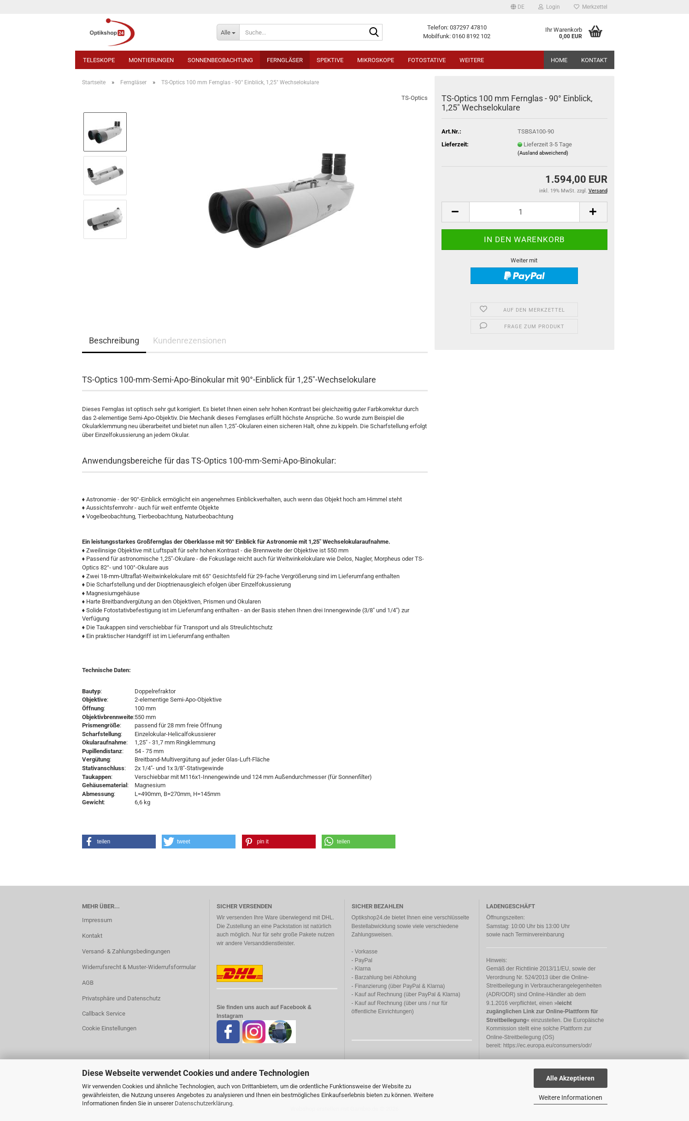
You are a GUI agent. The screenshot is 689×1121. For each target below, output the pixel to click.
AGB (88, 982)
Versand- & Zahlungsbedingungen (126, 951)
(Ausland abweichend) (543, 153)
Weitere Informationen (570, 1097)
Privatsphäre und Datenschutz (121, 998)
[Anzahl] (524, 212)
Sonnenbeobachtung (220, 60)
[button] (517, 7)
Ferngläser (285, 60)
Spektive (330, 60)
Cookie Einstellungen (109, 1028)
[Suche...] (228, 32)
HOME (559, 60)
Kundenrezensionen (189, 340)
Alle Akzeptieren (570, 1078)
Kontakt (594, 60)
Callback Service (103, 1013)
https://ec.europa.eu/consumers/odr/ (547, 1045)
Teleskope (99, 60)
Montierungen (151, 60)
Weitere (471, 60)
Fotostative (427, 60)
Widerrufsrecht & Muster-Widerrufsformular (139, 967)
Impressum (97, 920)
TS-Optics (414, 97)
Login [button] (549, 7)
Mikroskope (375, 60)
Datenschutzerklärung (203, 1103)
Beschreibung (114, 340)
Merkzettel (590, 7)
